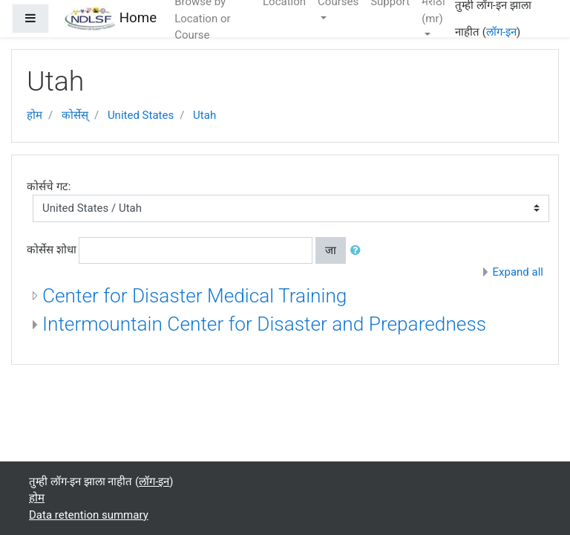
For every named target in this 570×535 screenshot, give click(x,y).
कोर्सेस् (75, 115)
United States (141, 115)
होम (34, 115)
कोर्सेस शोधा (51, 249)
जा (330, 250)
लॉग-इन (501, 32)
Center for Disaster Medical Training (194, 296)
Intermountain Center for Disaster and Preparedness (264, 324)
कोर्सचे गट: (49, 186)
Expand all (518, 272)
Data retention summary (88, 515)
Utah (204, 115)
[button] (358, 250)
